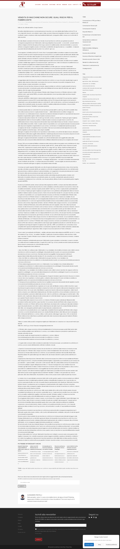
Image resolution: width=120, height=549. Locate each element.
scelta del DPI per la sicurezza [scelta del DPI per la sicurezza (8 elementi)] (91, 141)
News (19, 523)
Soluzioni (20, 514)
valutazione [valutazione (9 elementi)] (92, 163)
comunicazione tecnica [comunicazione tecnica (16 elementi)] (89, 86)
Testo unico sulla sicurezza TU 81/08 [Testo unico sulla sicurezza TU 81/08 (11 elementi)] (90, 159)
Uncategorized (86, 68)
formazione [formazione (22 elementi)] (86, 114)
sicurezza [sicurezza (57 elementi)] (90, 143)
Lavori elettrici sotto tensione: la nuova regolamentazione (72, 448)
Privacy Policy (38, 533)
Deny (99, 544)
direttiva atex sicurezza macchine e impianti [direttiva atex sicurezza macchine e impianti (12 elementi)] (92, 95)
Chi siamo (20, 529)
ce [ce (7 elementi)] (89, 83)
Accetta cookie (89, 544)
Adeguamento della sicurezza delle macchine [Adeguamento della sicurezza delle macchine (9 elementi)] (92, 78)
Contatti (20, 526)
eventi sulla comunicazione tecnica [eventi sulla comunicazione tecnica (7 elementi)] (92, 112)
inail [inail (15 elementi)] (89, 121)
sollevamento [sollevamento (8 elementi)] (86, 156)
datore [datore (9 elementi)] (84, 92)
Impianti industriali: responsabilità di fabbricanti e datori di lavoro (23, 448)
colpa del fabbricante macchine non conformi (35, 468)
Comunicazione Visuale (88, 28)
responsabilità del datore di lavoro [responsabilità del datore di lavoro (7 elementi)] (92, 136)
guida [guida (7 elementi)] (90, 114)
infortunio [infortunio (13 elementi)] (85, 123)
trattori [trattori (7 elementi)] (84, 163)
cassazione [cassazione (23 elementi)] (85, 83)
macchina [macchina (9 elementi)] (94, 123)
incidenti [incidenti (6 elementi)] (92, 121)
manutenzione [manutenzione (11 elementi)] (92, 125)
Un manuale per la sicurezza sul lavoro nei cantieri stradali (47, 448)
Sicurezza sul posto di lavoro (90, 59)
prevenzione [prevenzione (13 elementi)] (86, 127)
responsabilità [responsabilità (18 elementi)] (86, 134)
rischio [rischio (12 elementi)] (88, 139)
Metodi (19, 520)
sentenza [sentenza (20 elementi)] (85, 143)
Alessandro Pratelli (74, 22)
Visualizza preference (111, 544)
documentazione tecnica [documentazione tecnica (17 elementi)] (89, 101)
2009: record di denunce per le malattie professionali (36, 448)
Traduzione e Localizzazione (90, 65)
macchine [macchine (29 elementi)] (85, 125)
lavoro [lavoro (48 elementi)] (90, 123)
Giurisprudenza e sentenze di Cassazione (37, 22)
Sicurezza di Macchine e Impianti (58, 22)
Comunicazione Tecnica (88, 25)
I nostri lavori (86, 45)
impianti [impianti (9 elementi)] (85, 121)
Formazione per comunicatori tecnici (92, 34)
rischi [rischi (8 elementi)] (84, 139)
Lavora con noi (21, 532)
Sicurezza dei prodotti (88, 53)
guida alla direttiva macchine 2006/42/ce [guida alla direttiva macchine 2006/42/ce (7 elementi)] (90, 117)
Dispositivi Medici (87, 31)
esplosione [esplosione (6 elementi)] (85, 109)
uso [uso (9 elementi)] (88, 163)
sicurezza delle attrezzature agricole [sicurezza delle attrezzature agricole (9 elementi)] (90, 146)
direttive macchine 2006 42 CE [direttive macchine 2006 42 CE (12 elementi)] (91, 99)
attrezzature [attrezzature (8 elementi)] (95, 81)
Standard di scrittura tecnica (89, 62)
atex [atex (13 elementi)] (90, 81)
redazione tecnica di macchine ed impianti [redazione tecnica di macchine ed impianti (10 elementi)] (91, 131)
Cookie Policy (63, 547)
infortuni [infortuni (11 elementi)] (98, 121)
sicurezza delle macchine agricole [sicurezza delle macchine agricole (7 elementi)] (92, 150)
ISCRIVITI (38, 539)
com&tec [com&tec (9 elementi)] (93, 83)
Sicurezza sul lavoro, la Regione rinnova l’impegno (60, 448)
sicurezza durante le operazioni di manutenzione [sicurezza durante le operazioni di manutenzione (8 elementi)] (91, 153)
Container (20, 517)
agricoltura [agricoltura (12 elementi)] (85, 81)
